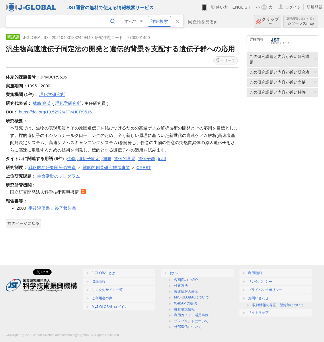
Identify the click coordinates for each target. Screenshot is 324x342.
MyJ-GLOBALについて (191, 297)
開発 (107, 158)
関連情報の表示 (186, 292)
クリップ (270, 21)
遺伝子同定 (89, 158)
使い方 (222, 7)
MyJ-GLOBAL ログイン (110, 307)
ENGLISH (241, 7)
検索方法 (181, 286)
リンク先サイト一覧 (107, 290)
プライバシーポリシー (265, 290)
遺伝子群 (146, 158)
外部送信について (188, 327)
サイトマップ (258, 312)
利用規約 (255, 273)
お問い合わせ (258, 298)
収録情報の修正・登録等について (278, 305)
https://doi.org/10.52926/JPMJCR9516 (55, 111)
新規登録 (315, 7)
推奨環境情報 (184, 309)
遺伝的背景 (124, 158)
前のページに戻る (23, 223)
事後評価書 (39, 208)
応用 (162, 158)
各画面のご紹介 (186, 280)
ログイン (293, 7)
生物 (71, 158)
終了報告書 (65, 208)
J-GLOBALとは (103, 273)
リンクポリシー (260, 282)
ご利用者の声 (102, 298)
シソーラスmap (300, 21)
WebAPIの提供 (185, 303)
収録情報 (99, 282)
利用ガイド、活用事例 (191, 315)
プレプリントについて (191, 321)
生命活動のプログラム (58, 176)
